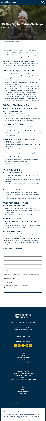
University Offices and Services (23, 373)
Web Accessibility (23, 362)
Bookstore (23, 387)
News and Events (23, 391)
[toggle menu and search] (43, 2)
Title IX (23, 377)
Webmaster (31, 403)
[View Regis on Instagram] (15, 345)
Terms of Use (23, 403)
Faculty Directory (23, 371)
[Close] (42, 412)
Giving (23, 355)
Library (23, 389)
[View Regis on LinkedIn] (19, 345)
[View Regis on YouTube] (26, 345)
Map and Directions (23, 357)
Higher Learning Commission (28, 409)
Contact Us (23, 364)
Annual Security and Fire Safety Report (23, 379)
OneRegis (23, 393)
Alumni (23, 353)
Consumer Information (23, 375)
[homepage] (9, 2)
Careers (23, 360)
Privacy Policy (15, 403)
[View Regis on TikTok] (30, 345)
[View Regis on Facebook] (23, 345)
